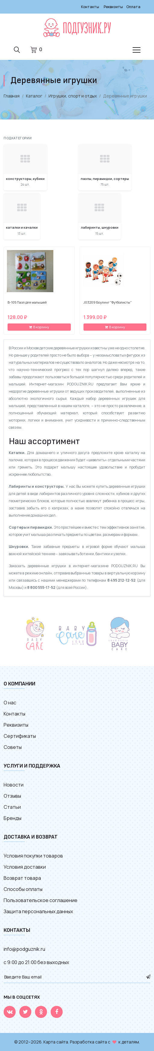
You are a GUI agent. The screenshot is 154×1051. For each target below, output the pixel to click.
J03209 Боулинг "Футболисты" (107, 302)
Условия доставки (25, 867)
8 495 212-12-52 (121, 580)
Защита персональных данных (38, 911)
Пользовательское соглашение (40, 900)
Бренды (12, 818)
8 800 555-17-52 (41, 587)
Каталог (34, 96)
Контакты (90, 6)
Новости (14, 784)
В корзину (39, 327)
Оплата (133, 6)
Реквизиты (113, 6)
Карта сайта (55, 1042)
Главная (12, 96)
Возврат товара (22, 878)
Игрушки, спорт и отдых (73, 96)
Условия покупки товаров (33, 855)
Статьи (12, 807)
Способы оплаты (23, 889)
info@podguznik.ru (24, 949)
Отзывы (12, 796)
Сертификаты (20, 736)
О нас (10, 702)
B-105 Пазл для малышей (27, 302)
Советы (13, 747)
